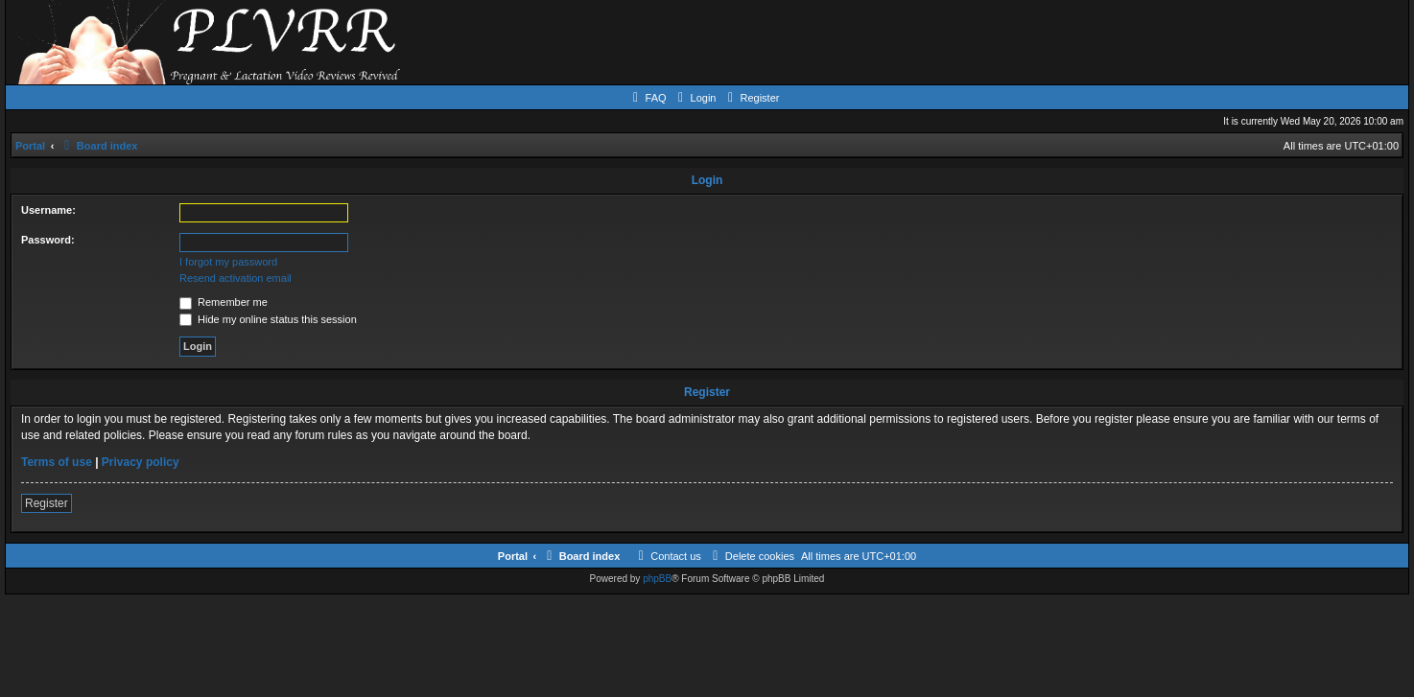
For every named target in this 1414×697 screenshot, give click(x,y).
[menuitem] (647, 97)
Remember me (223, 302)
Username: (48, 210)
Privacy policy (140, 462)
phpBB (657, 578)
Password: (48, 239)
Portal (30, 145)
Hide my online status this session (268, 319)
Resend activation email (235, 278)
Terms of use (56, 462)
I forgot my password (228, 261)
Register (46, 503)
